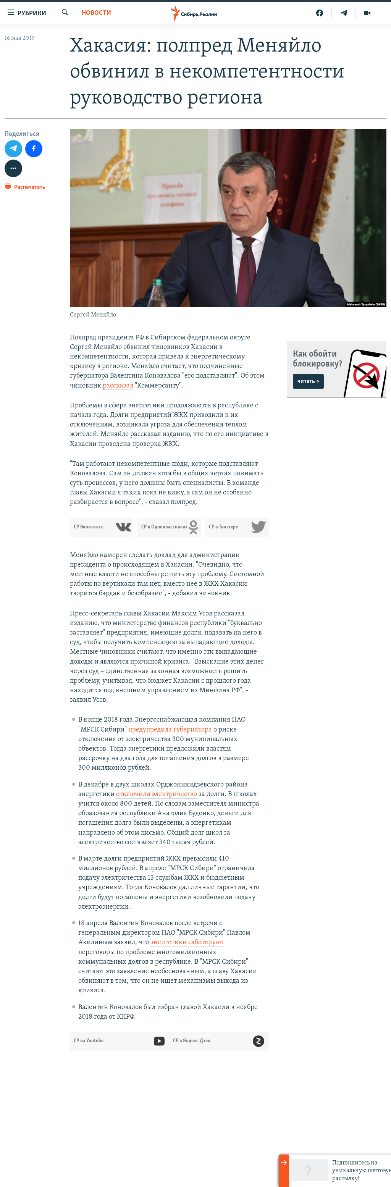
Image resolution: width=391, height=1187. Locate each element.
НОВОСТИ (96, 13)
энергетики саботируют (187, 942)
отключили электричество (156, 794)
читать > (308, 381)
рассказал (118, 385)
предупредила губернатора (170, 729)
